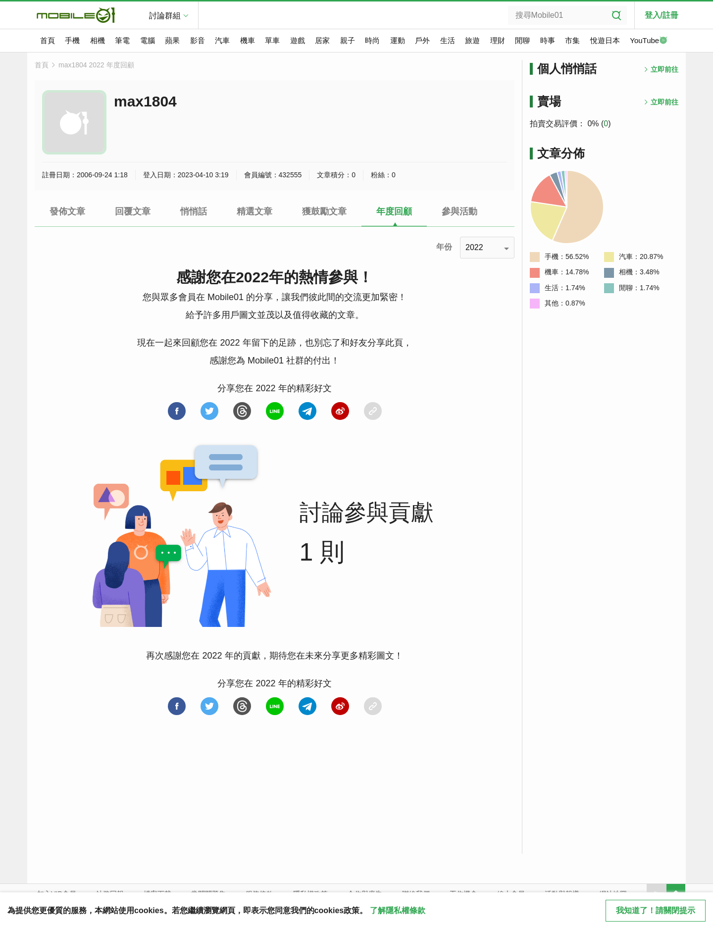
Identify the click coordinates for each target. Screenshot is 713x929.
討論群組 (165, 15)
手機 (72, 40)
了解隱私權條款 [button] (397, 910)
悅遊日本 (605, 40)
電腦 (147, 40)
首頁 (47, 40)
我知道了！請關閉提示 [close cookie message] (655, 910)
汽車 (222, 40)
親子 (347, 40)
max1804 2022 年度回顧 (96, 65)
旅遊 (472, 40)
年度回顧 (394, 211)
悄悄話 (193, 211)
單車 (272, 40)
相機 (97, 40)
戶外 (422, 40)
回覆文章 (133, 211)
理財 (497, 40)
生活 (447, 40)
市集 (572, 40)
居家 (322, 40)
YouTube (648, 41)
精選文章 (254, 211)
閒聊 (522, 40)
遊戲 (297, 40)
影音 (197, 40)
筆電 (122, 40)
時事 (547, 40)
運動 (397, 40)
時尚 (372, 40)
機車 (247, 40)
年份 (444, 247)
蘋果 (172, 40)
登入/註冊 (661, 15)
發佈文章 (67, 211)
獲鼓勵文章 (324, 211)
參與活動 (459, 211)
